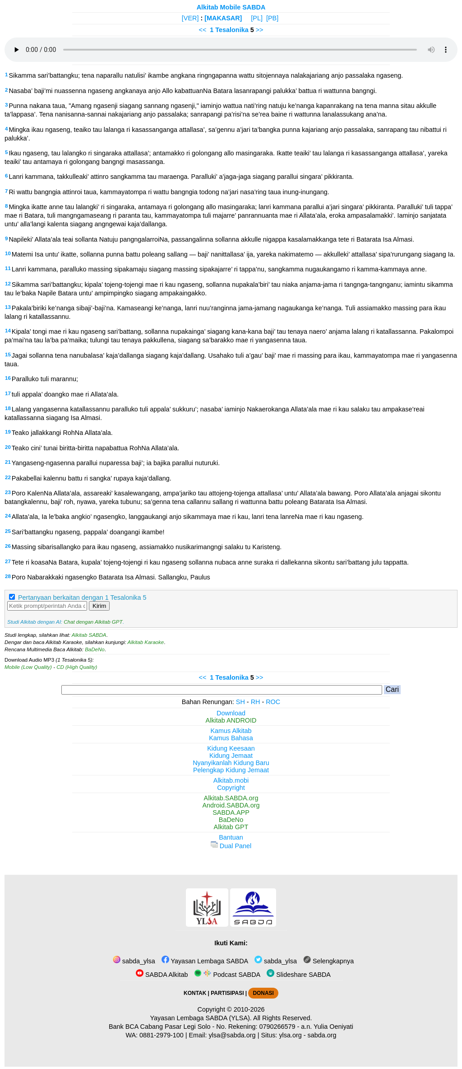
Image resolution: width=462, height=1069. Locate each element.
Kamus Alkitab (230, 730)
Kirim (99, 605)
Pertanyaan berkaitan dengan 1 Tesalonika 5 (82, 597)
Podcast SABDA (227, 974)
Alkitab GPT (231, 827)
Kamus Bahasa (231, 738)
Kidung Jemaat (231, 755)
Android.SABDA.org (230, 805)
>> (259, 29)
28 (8, 576)
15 (8, 354)
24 (8, 515)
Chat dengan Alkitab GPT (93, 622)
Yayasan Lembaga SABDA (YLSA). (201, 1018)
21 (8, 462)
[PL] (257, 18)
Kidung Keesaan (231, 748)
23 (8, 492)
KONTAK (195, 993)
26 (8, 546)
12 (8, 283)
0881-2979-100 (161, 1035)
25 (8, 531)
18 (8, 408)
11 (8, 268)
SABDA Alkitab (162, 974)
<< (203, 29)
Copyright (231, 787)
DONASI (263, 993)
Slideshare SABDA (299, 974)
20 (8, 447)
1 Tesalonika (229, 29)
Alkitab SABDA (89, 635)
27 (8, 561)
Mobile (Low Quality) (28, 667)
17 (8, 393)
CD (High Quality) (76, 667)
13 (8, 307)
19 (8, 431)
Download (231, 713)
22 (8, 477)
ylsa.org (290, 1035)
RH (255, 701)
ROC (273, 701)
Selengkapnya (328, 961)
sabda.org (322, 1035)
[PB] (272, 18)
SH (240, 701)
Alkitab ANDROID (231, 720)
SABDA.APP (231, 812)
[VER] (190, 18)
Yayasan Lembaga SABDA (205, 961)
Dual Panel (231, 846)
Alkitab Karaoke (146, 642)
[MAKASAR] (223, 18)
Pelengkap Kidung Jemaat (231, 770)
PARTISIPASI (227, 993)
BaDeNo (95, 649)
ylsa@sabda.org (231, 1035)
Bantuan (231, 837)
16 (8, 378)
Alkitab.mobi (231, 780)
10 (8, 253)
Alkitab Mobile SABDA (231, 7)
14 (8, 330)
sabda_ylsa (134, 961)
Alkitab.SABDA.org (231, 798)
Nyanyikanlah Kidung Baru (231, 762)
